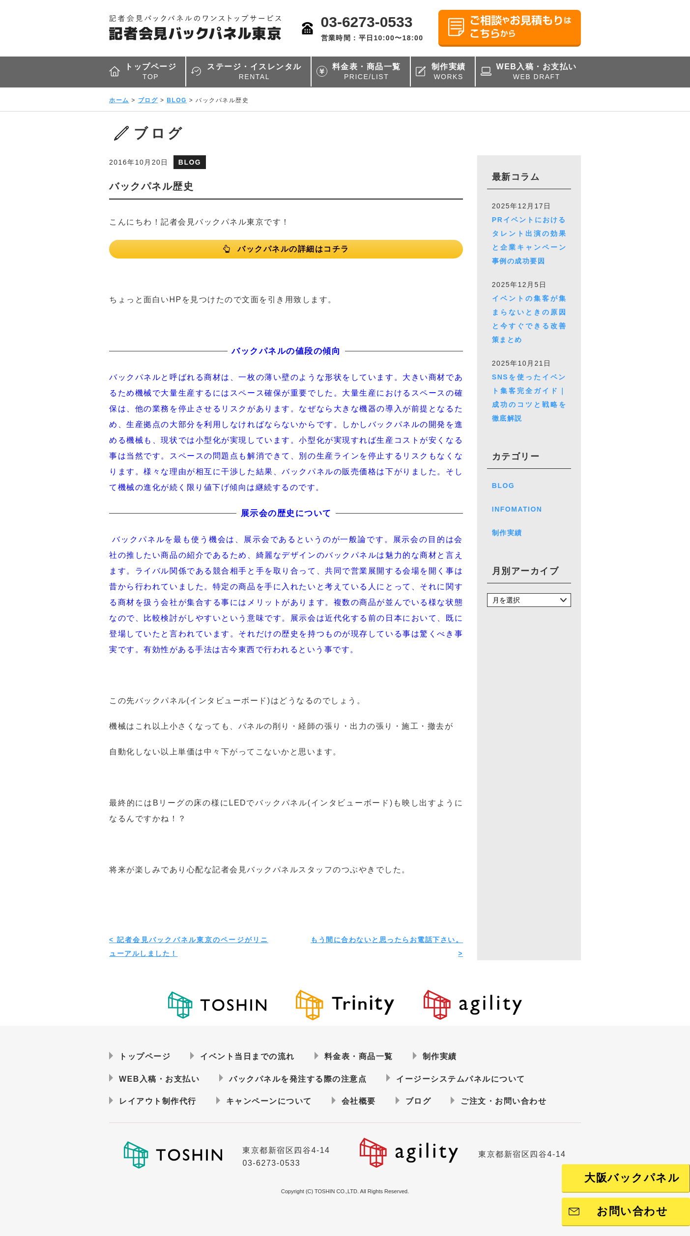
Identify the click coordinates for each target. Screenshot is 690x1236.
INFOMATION (517, 509)
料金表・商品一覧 (366, 71)
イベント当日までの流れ (247, 1056)
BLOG (177, 100)
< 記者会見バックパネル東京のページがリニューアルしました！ (188, 946)
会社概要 (359, 1101)
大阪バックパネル (632, 1178)
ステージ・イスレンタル (254, 71)
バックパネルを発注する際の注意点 (298, 1079)
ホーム (119, 100)
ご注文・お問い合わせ (503, 1101)
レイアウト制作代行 (158, 1101)
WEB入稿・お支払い (536, 71)
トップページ (150, 71)
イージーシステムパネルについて (460, 1079)
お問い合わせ (632, 1211)
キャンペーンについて (269, 1101)
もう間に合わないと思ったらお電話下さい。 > (387, 946)
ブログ (148, 100)
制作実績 (448, 71)
